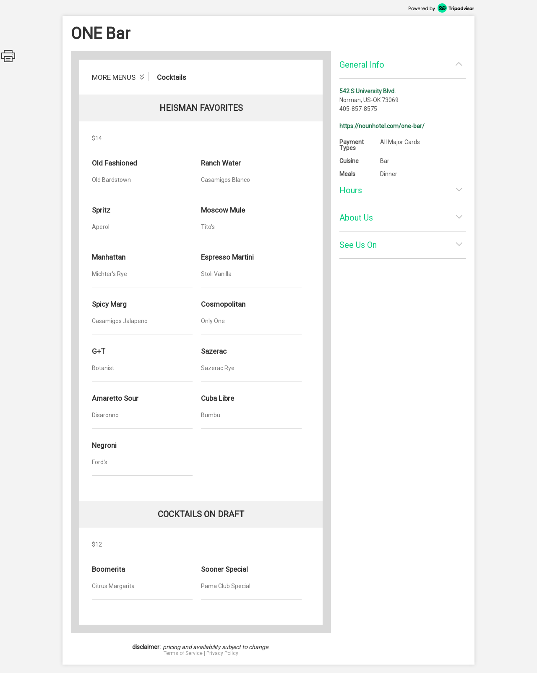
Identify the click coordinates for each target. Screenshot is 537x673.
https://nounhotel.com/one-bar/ (382, 126)
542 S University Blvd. (367, 91)
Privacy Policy (222, 653)
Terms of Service (183, 653)
